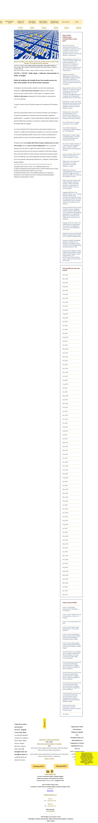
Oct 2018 (65, 563)
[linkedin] (48, 771)
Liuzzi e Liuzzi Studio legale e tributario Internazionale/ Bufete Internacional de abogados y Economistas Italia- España (71, 636)
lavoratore (41, 70)
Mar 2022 (65, 403)
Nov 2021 (65, 419)
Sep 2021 (65, 427)
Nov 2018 (65, 559)
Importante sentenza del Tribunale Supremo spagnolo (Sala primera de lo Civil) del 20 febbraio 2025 (72, 234)
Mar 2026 (65, 279)
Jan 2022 (65, 411)
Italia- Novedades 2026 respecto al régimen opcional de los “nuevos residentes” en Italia (72, 155)
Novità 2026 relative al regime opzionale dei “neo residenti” (71, 123)
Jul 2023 (65, 341)
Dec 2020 (65, 462)
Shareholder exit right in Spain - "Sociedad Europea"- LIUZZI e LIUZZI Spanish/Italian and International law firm (71, 137)
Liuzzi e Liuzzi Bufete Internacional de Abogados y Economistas (71, 609)
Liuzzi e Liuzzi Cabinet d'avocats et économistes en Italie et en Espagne (72, 616)
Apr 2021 (65, 446)
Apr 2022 (65, 399)
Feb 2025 (65, 294)
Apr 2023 (65, 353)
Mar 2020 (65, 497)
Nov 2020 (65, 466)
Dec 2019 (65, 509)
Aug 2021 (65, 431)
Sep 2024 (65, 310)
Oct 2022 (65, 376)
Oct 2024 (65, 306)
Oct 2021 (65, 423)
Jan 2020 (65, 505)
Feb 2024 (65, 321)
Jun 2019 (65, 532)
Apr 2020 (65, 493)
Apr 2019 (65, 540)
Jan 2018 (65, 587)
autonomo (47, 70)
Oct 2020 (65, 470)
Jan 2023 (65, 364)
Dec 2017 (65, 591)
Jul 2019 (65, 528)
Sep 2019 (65, 520)
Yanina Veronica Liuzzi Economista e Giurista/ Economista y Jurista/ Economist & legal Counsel (72, 707)
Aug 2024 (65, 314)
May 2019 (65, 536)
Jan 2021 (65, 458)
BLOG (77, 22)
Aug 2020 (65, 477)
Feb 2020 (65, 501)
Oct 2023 (65, 329)
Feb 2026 (65, 282)
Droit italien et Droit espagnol (32, 22)
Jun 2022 (65, 392)
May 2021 (65, 442)
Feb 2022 (65, 407)
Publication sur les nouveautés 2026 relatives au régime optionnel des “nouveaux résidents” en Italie (71, 163)
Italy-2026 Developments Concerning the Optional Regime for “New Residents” (72, 129)
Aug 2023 (65, 337)
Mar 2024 (65, 318)
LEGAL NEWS (65, 22)
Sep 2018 (65, 567)
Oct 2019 (65, 516)
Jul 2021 (65, 435)
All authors (66, 714)
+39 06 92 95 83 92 (51, 800)
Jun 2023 (65, 345)
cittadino (27, 70)
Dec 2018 (65, 555)
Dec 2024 (65, 298)
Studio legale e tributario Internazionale (49, 739)
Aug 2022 (65, 384)
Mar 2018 (65, 583)
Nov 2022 (65, 372)
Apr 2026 (65, 275)
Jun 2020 (65, 485)
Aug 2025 (65, 286)
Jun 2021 (65, 438)
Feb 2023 (65, 360)
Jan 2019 (65, 552)
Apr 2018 (65, 579)
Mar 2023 (65, 357)
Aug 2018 (65, 571)
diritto (18, 70)
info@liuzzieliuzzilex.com (50, 794)
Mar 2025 (65, 290)
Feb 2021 (65, 454)
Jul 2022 (65, 388)
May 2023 (65, 349)
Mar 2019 (65, 544)
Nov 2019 (65, 513)
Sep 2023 (65, 333)
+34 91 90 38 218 (51, 806)
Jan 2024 (65, 325)
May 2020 (65, 489)
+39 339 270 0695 (50, 811)
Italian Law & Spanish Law (21, 22)
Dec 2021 (65, 415)
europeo (32, 70)
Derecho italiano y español (9, 22)
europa (51, 70)
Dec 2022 (65, 368)
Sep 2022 (65, 380)
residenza (22, 70)
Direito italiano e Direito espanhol (43, 22)
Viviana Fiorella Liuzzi (50, 774)
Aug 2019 (65, 524)
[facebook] (52, 771)
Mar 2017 (65, 594)
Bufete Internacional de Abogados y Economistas (49, 743)
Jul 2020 (65, 481)
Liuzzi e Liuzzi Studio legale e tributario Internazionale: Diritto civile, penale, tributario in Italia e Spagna (72, 645)
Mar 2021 (65, 450)
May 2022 (65, 396)
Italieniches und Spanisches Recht (54, 22)
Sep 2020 (65, 474)
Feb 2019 (65, 548)
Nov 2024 (65, 302)
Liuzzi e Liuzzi (49, 758)
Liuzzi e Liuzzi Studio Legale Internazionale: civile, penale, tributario (71, 628)
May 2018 (65, 575)
